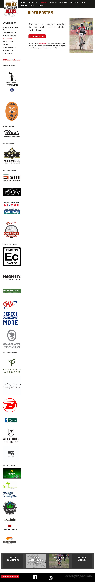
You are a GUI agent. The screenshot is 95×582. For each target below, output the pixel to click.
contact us (42, 43)
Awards (5, 44)
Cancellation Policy (10, 47)
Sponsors (53, 2)
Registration (32, 2)
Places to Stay (8, 41)
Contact (33, 5)
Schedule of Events (9, 33)
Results (24, 5)
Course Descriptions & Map (10, 29)
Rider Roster (7, 38)
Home (23, 2)
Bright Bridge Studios (80, 577)
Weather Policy (8, 50)
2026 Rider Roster (37, 36)
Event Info (43, 2)
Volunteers (63, 2)
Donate (41, 5)
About (83, 2)
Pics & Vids (74, 2)
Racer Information (9, 36)
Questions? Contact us (10, 576)
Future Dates (7, 53)
